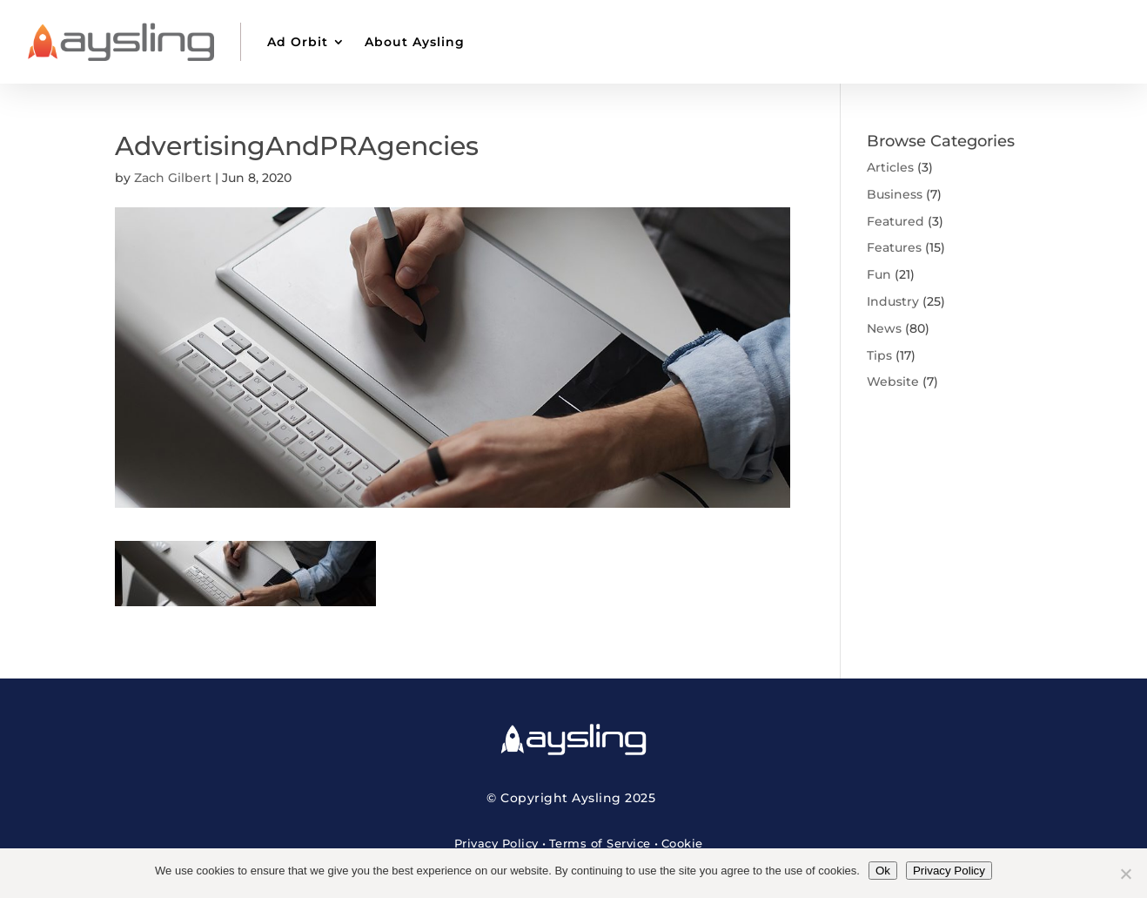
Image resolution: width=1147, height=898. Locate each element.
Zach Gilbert (172, 178)
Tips (879, 355)
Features (894, 247)
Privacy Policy (496, 843)
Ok (882, 870)
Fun (879, 274)
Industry (893, 301)
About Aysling (415, 42)
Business (894, 194)
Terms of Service (600, 843)
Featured (895, 221)
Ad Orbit (297, 42)
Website (893, 381)
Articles (890, 167)
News (884, 328)
